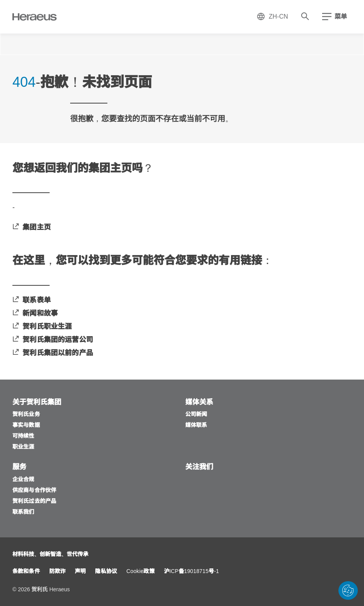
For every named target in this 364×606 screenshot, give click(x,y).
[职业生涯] (23, 447)
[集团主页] (31, 227)
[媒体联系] (196, 425)
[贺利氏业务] (26, 414)
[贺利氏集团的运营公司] (52, 340)
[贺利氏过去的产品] (34, 501)
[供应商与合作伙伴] (34, 490)
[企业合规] (23, 479)
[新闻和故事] (35, 313)
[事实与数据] (26, 425)
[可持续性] (23, 436)
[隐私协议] (106, 571)
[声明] (80, 571)
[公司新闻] (196, 414)
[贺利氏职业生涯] (42, 327)
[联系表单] (31, 300)
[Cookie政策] (140, 571)
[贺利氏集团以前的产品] (52, 353)
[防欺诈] (57, 571)
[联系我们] (23, 512)
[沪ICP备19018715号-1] (191, 571)
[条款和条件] (26, 571)
